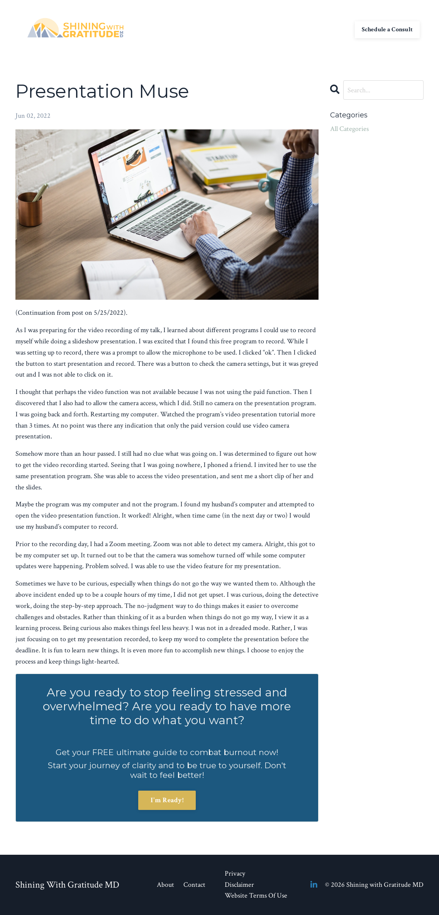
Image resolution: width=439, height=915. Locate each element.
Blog (315, 29)
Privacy (235, 873)
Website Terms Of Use (256, 895)
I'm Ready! (167, 800)
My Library (286, 29)
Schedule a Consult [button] (387, 29)
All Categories (349, 128)
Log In (338, 29)
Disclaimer (239, 884)
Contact (252, 29)
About (224, 29)
